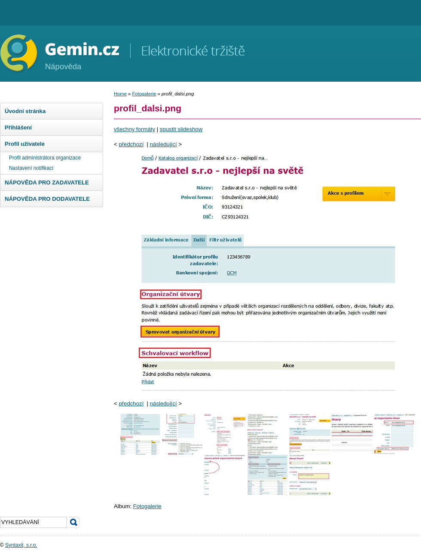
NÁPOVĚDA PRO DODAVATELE (47, 199)
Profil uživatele (25, 144)
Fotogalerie (144, 93)
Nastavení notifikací (31, 168)
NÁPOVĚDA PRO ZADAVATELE (47, 182)
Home (120, 93)
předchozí (131, 144)
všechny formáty (134, 129)
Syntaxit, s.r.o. (21, 545)
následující (163, 144)
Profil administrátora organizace (45, 158)
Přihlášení (18, 127)
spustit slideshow (181, 129)
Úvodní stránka (25, 111)
